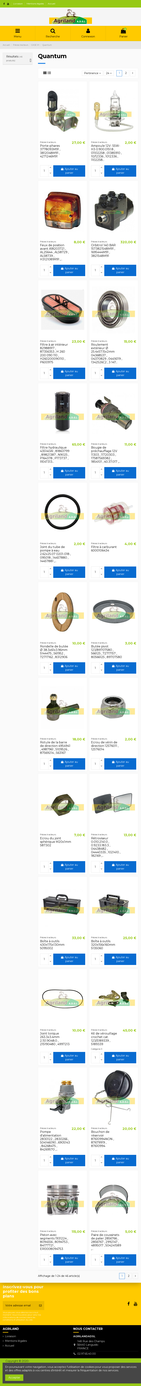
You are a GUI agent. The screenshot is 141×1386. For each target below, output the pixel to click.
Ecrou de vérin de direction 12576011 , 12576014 (104, 746)
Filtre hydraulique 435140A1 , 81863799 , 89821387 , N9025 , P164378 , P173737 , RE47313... (54, 454)
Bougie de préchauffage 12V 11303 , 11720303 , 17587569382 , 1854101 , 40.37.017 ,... (105, 454)
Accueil (51, 3)
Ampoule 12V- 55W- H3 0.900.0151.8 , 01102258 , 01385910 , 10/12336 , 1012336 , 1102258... (106, 153)
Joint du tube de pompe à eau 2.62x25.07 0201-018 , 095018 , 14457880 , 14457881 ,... (55, 554)
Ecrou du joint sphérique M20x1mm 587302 (55, 842)
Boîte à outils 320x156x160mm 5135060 (103, 944)
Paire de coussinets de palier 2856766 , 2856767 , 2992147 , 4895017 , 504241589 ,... (106, 1242)
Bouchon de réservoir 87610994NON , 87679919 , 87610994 (102, 1139)
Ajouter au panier (69, 170)
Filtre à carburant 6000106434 (104, 548)
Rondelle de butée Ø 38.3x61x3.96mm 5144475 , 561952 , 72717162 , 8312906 (54, 652)
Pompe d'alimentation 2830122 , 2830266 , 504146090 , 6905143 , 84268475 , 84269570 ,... (55, 1140)
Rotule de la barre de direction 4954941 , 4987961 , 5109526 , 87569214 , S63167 (55, 748)
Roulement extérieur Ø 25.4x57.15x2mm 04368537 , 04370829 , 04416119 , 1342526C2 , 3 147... (106, 353)
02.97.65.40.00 (86, 1353)
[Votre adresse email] (20, 1305)
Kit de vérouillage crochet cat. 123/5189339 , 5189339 (104, 1039)
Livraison (18, 3)
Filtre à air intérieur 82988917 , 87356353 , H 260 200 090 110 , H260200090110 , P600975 (54, 353)
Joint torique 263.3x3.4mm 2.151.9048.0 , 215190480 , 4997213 (55, 1039)
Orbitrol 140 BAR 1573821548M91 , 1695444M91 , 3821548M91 (103, 250)
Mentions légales (35, 3)
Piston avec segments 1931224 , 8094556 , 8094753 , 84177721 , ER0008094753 (54, 1242)
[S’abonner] (40, 1305)
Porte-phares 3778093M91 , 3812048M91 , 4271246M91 (50, 151)
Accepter (14, 1377)
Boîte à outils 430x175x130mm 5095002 (52, 944)
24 (109, 73)
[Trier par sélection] (92, 73)
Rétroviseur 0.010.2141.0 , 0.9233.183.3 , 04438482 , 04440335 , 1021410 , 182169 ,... (105, 847)
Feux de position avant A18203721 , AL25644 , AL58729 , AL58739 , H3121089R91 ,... (54, 252)
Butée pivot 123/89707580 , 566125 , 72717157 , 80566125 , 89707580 (106, 652)
